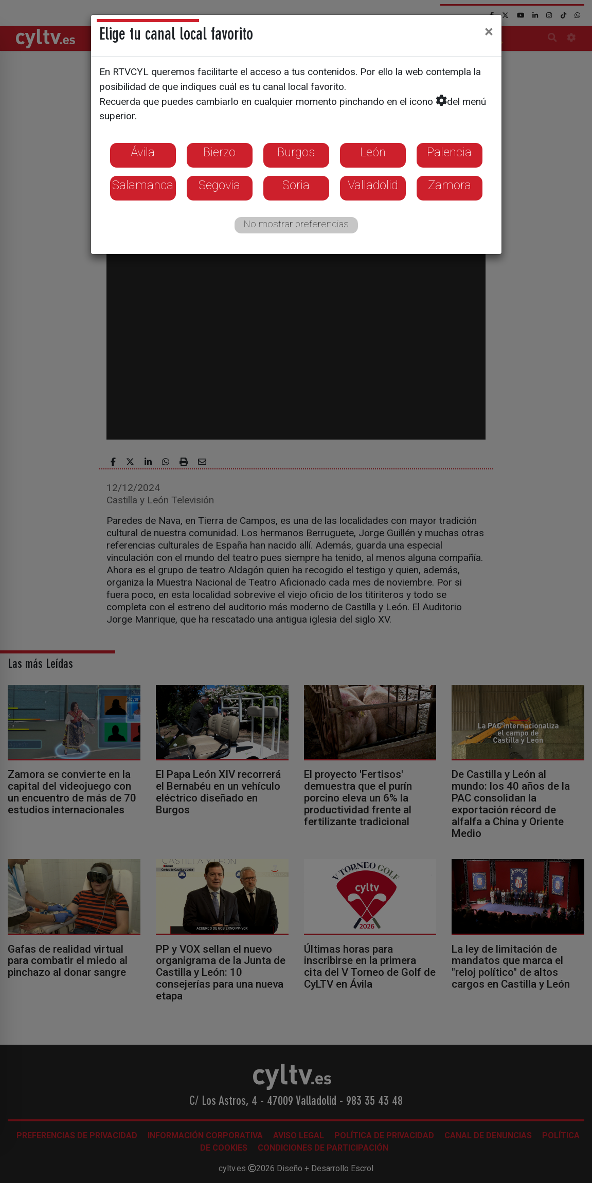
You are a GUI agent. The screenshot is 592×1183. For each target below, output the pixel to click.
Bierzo (219, 152)
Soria (296, 185)
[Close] (488, 31)
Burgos (296, 152)
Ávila (143, 152)
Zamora (449, 185)
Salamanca (142, 185)
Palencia (449, 152)
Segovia (219, 185)
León (373, 152)
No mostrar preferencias (296, 224)
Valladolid (373, 185)
